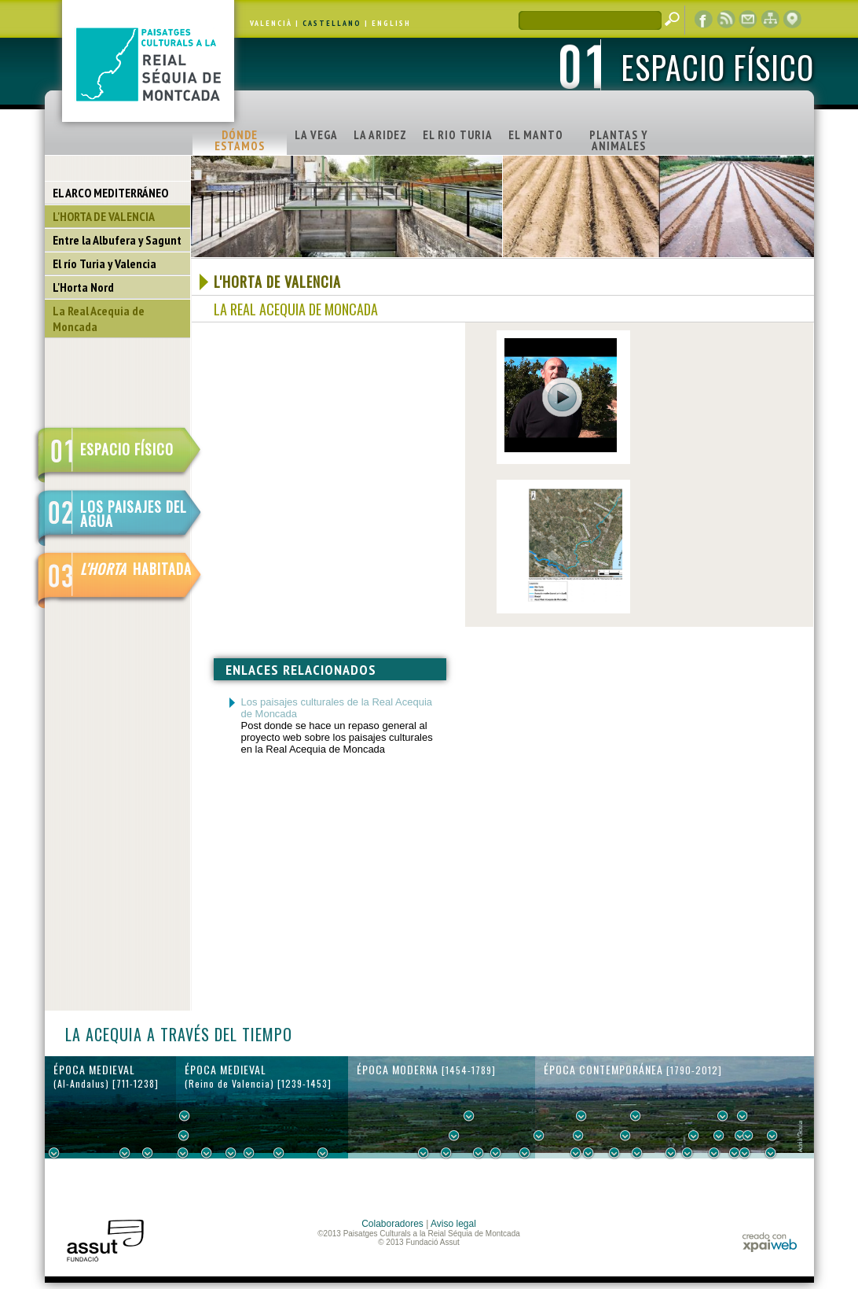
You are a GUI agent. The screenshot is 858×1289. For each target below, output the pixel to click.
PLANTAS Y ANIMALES (618, 140)
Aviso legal (453, 1223)
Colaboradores (392, 1223)
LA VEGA (316, 134)
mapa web (770, 19)
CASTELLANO (331, 23)
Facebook (704, 19)
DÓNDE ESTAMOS (239, 140)
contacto (748, 19)
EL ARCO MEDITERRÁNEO (110, 193)
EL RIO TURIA (458, 134)
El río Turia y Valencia (104, 263)
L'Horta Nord (83, 287)
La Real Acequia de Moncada (99, 318)
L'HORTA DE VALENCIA (104, 216)
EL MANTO (535, 134)
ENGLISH (391, 23)
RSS (726, 19)
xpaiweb (769, 1242)
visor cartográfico (792, 19)
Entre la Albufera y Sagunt (117, 240)
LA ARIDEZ (380, 134)
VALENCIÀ (271, 23)
